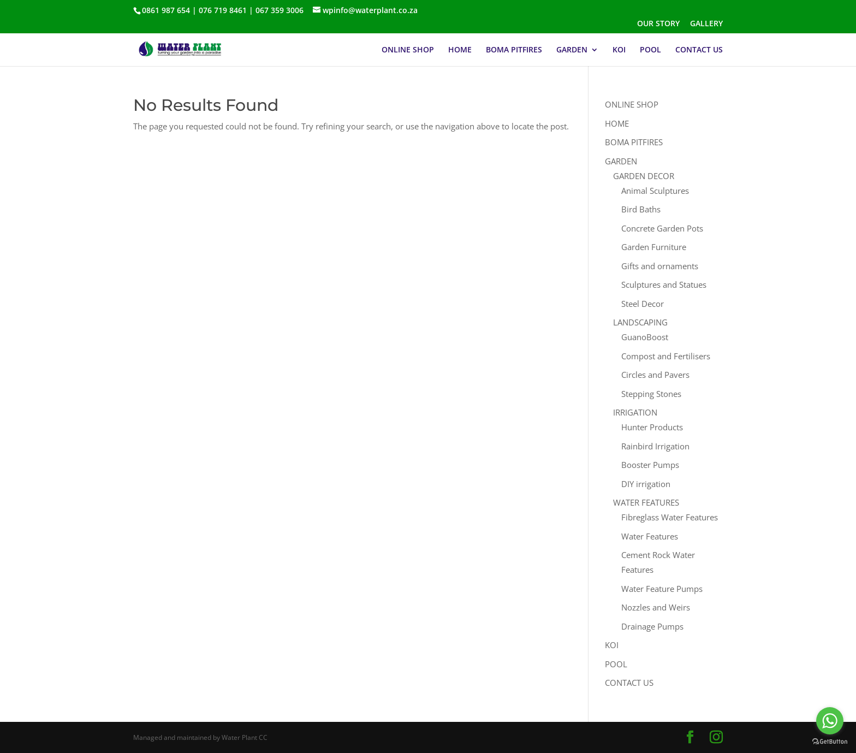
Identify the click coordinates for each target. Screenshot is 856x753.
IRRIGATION (635, 412)
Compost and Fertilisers (665, 356)
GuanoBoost (644, 336)
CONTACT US (699, 50)
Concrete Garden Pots (662, 228)
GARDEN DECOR (643, 175)
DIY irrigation (645, 483)
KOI (619, 50)
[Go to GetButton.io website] (829, 741)
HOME (460, 50)
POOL (650, 50)
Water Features (649, 536)
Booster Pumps (650, 464)
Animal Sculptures (655, 190)
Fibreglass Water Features (669, 517)
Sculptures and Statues (663, 284)
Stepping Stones (651, 393)
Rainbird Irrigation (655, 446)
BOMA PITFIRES (514, 50)
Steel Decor (642, 303)
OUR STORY (658, 24)
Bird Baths (641, 209)
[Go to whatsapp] (829, 720)
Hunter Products (652, 427)
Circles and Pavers (655, 374)
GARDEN (571, 50)
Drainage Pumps (652, 626)
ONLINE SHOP (408, 50)
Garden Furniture (653, 246)
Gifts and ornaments (659, 265)
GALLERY (706, 24)
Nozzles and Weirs (655, 607)
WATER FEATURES (646, 502)
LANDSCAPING (640, 322)
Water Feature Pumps (662, 588)
